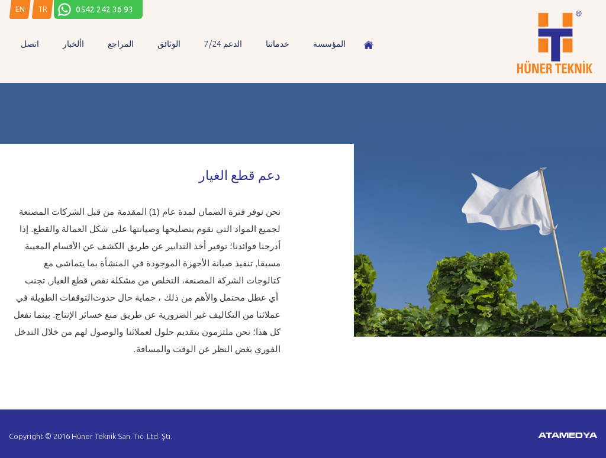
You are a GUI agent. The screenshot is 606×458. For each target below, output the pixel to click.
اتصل (30, 44)
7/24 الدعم (223, 44)
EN (20, 9)
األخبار (73, 44)
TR (42, 9)
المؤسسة (329, 44)
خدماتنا (277, 44)
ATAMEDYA (568, 436)
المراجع (121, 44)
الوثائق (168, 44)
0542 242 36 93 (104, 9)
